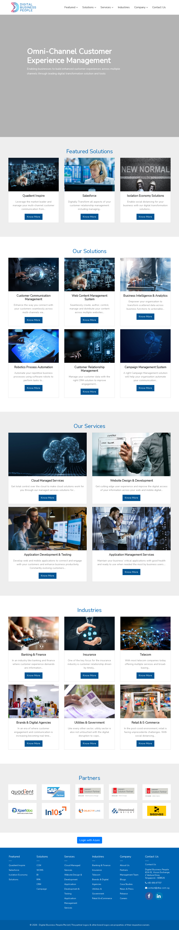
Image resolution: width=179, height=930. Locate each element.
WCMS (40, 870)
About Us (125, 865)
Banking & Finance (101, 865)
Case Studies (126, 884)
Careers (123, 898)
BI (37, 874)
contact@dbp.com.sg (158, 887)
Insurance (97, 870)
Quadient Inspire (17, 865)
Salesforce (14, 870)
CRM (39, 884)
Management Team (129, 874)
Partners (124, 870)
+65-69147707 (154, 882)
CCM (39, 865)
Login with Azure (89, 840)
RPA (39, 879)
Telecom (96, 874)
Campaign (42, 889)
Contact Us (150, 864)
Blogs (123, 879)
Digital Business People (157, 869)
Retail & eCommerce (102, 898)
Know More (33, 216)
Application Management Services (70, 903)
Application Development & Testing (72, 889)
